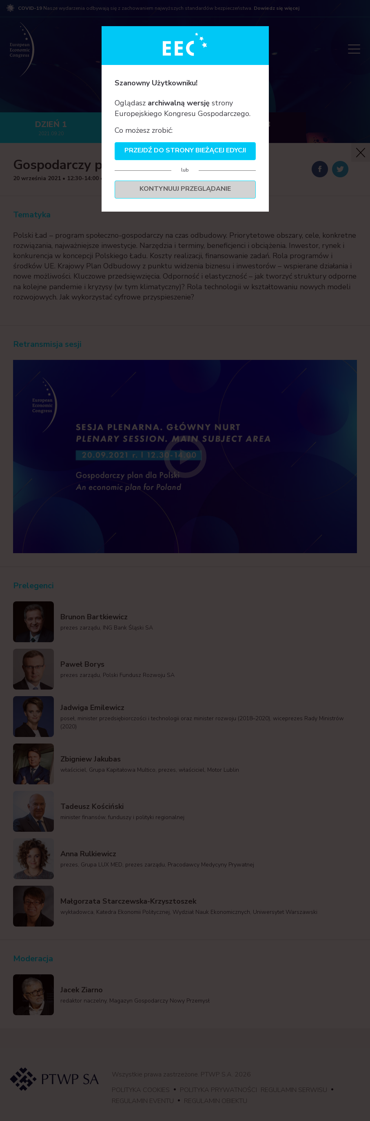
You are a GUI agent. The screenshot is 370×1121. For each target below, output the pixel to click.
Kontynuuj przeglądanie (185, 188)
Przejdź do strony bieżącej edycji (185, 150)
